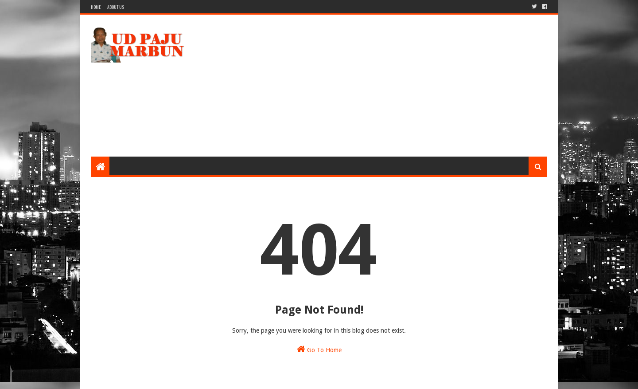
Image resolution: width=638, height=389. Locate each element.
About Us (115, 7)
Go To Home (319, 349)
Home (96, 7)
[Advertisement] (386, 86)
